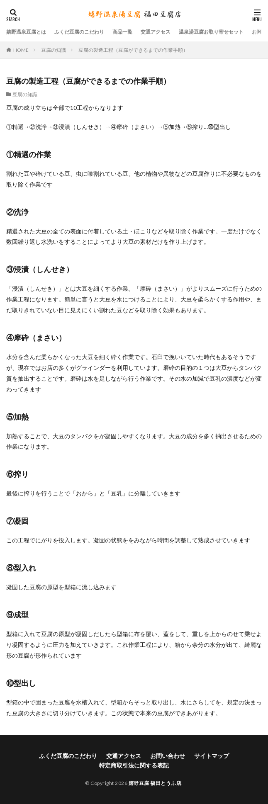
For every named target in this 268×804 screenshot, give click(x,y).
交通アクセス (156, 32)
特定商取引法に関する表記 (134, 765)
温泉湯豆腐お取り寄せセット (211, 32)
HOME (21, 50)
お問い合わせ (167, 755)
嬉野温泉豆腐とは (26, 32)
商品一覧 (122, 32)
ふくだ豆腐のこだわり (79, 32)
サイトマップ (211, 755)
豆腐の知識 (53, 50)
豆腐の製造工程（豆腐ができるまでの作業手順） (133, 50)
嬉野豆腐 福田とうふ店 (155, 783)
